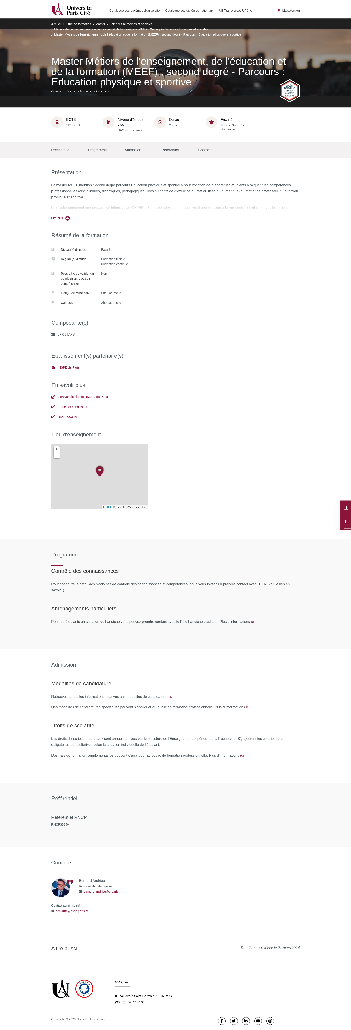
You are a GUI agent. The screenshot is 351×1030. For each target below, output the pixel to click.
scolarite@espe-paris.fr (72, 911)
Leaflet (107, 507)
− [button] (57, 455)
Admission (133, 150)
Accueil (56, 24)
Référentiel (170, 150)
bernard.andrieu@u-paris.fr (102, 891)
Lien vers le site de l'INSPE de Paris (79, 397)
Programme (97, 150)
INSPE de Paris (65, 367)
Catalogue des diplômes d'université (134, 10)
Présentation (61, 150)
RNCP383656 (64, 416)
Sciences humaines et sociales (131, 24)
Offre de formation (78, 24)
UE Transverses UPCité (235, 10)
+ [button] (57, 449)
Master (100, 24)
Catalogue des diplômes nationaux (189, 10)
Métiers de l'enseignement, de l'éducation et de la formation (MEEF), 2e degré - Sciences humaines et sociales (131, 29)
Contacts (205, 150)
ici (253, 621)
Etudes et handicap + (69, 407)
